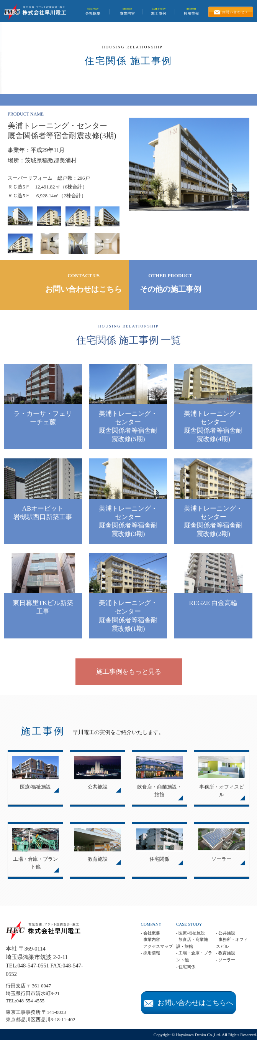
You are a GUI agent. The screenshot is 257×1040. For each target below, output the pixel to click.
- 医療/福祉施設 (190, 933)
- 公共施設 (225, 933)
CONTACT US (84, 284)
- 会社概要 (150, 933)
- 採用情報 (150, 953)
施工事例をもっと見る (128, 671)
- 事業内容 (150, 939)
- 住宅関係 (185, 966)
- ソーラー (225, 959)
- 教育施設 (225, 953)
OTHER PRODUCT (170, 284)
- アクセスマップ (157, 946)
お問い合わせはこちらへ (188, 1003)
